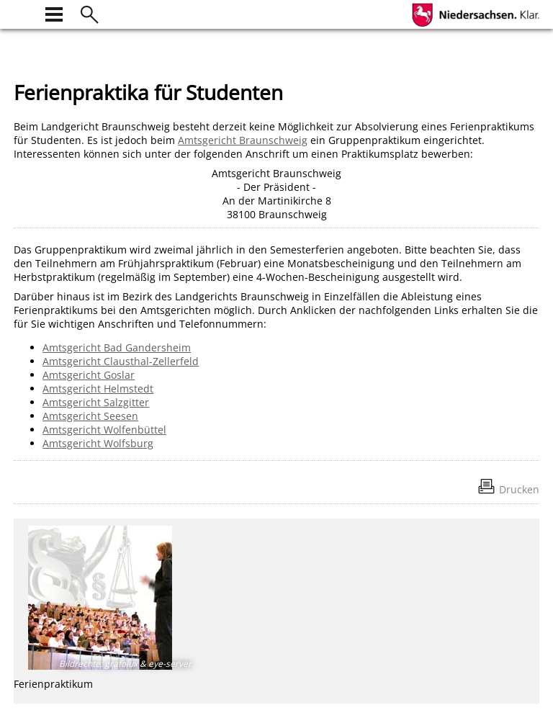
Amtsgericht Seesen (90, 416)
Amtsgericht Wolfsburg (97, 443)
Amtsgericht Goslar (88, 375)
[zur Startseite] (22, 12)
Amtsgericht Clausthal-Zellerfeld (120, 361)
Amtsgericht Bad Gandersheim (116, 347)
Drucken (519, 489)
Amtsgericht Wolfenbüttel (104, 429)
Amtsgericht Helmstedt (97, 388)
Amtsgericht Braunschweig (242, 140)
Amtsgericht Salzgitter (95, 402)
